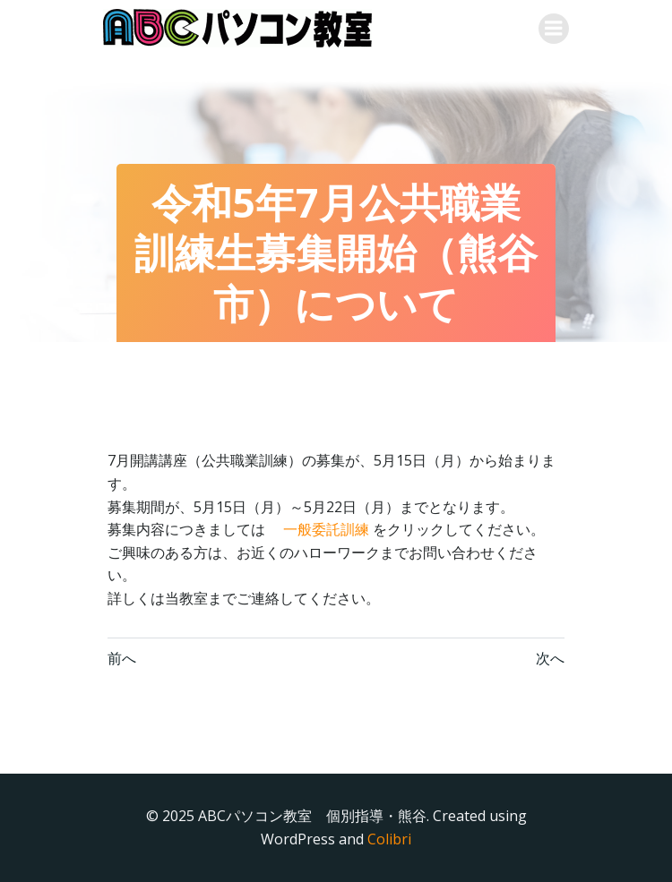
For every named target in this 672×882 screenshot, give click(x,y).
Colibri (389, 839)
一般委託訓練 (324, 529)
